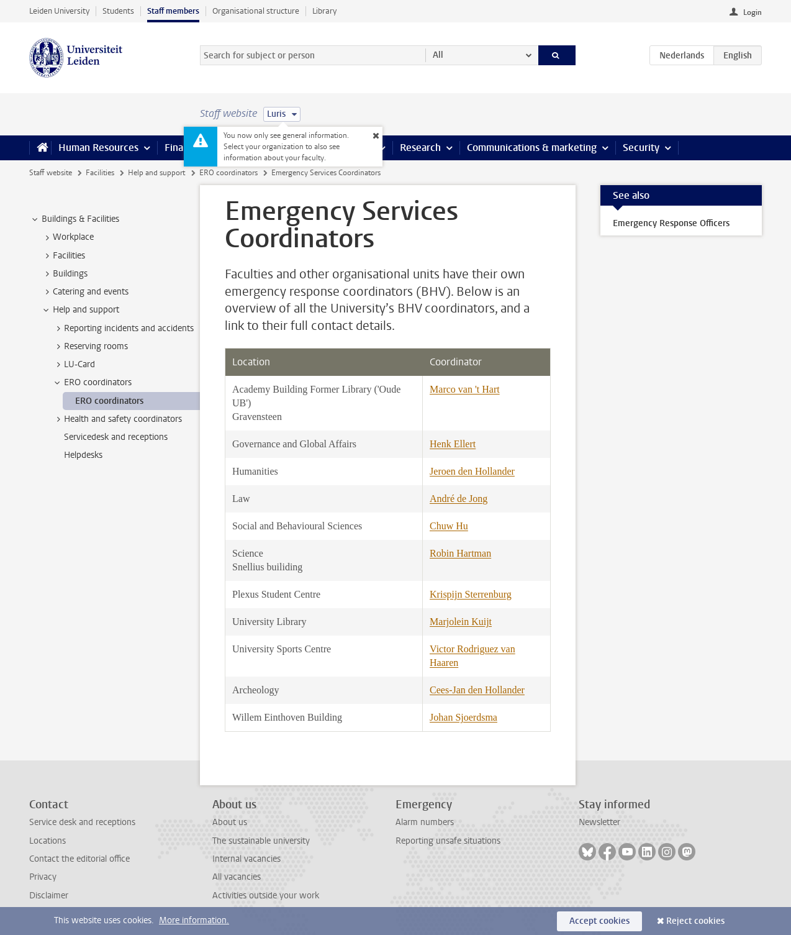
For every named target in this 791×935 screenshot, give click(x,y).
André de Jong (458, 498)
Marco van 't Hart (465, 389)
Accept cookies (599, 921)
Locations (47, 841)
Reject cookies (695, 921)
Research (420, 147)
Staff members (173, 11)
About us (229, 822)
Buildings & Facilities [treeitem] (74, 219)
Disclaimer (48, 895)
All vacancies (236, 877)
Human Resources (98, 147)
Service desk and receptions (82, 822)
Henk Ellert (453, 444)
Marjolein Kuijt (461, 621)
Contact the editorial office (79, 859)
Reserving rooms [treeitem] (90, 346)
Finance (182, 147)
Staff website (50, 173)
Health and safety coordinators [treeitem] (117, 419)
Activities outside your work (265, 895)
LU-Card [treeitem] (73, 364)
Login (752, 12)
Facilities (100, 173)
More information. (194, 920)
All (438, 55)
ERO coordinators (228, 173)
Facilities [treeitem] (63, 256)
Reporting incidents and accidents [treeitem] (123, 328)
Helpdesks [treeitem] (83, 455)
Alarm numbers (425, 822)
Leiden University (59, 11)
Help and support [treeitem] (80, 310)
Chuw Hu (449, 526)
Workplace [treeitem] (67, 237)
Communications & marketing (532, 147)
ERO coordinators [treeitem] (92, 382)
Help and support (156, 173)
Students (118, 11)
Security (641, 147)
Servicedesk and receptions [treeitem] (116, 437)
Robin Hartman (460, 553)
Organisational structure (255, 11)
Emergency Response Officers (671, 223)
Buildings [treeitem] (64, 274)
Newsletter (599, 822)
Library (324, 11)
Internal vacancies (246, 859)
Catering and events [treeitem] (85, 292)
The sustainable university (261, 841)
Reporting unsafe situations (448, 841)
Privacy (42, 877)
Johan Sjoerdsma (463, 717)
